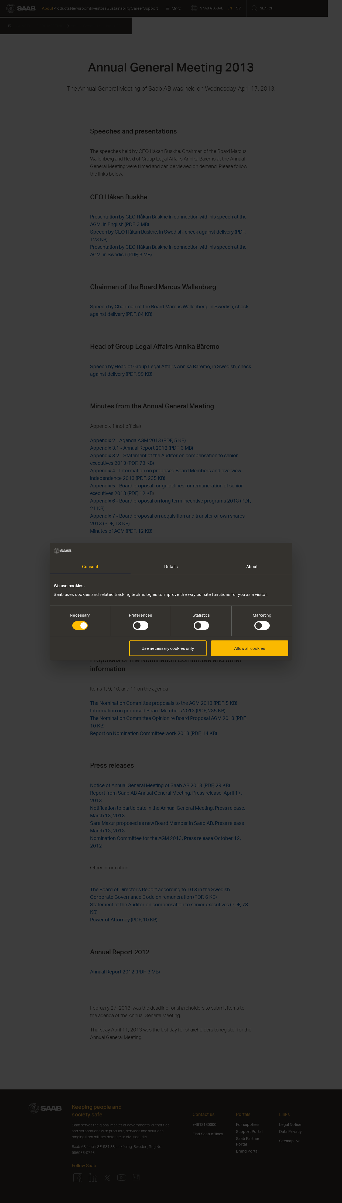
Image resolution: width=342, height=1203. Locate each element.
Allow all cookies (249, 648)
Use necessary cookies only (168, 648)
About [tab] (252, 566)
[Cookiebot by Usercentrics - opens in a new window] (264, 551)
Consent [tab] (90, 566)
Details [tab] (171, 566)
